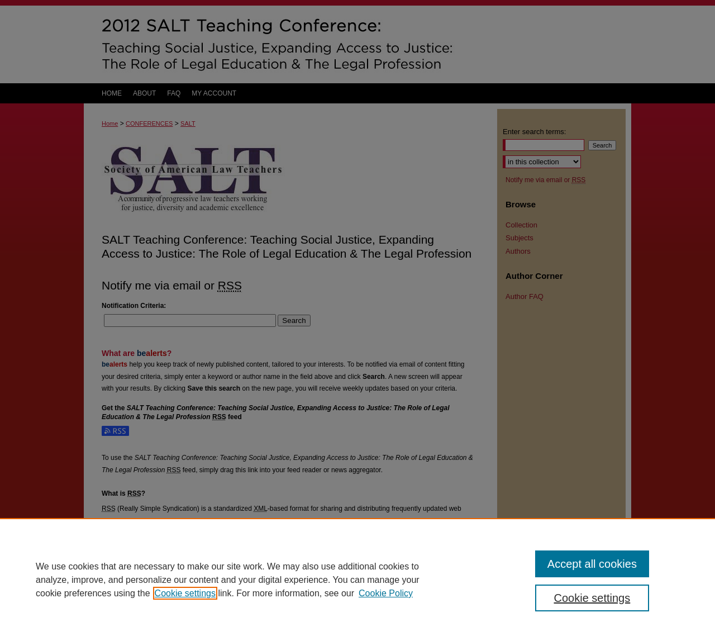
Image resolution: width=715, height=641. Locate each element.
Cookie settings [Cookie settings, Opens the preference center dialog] (592, 598)
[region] (357, 579)
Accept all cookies (592, 564)
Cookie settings (185, 593)
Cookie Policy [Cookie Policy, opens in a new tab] (386, 593)
